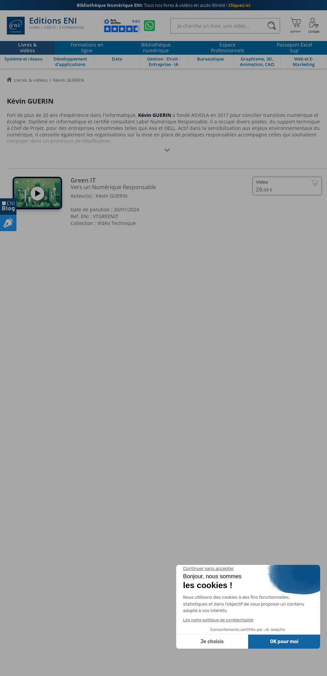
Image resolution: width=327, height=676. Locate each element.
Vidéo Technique (116, 223)
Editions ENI (45, 26)
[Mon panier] (295, 26)
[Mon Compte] (314, 26)
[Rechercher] (271, 26)
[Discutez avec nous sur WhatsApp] (149, 25)
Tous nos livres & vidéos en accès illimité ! (164, 5)
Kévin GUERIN (112, 196)
